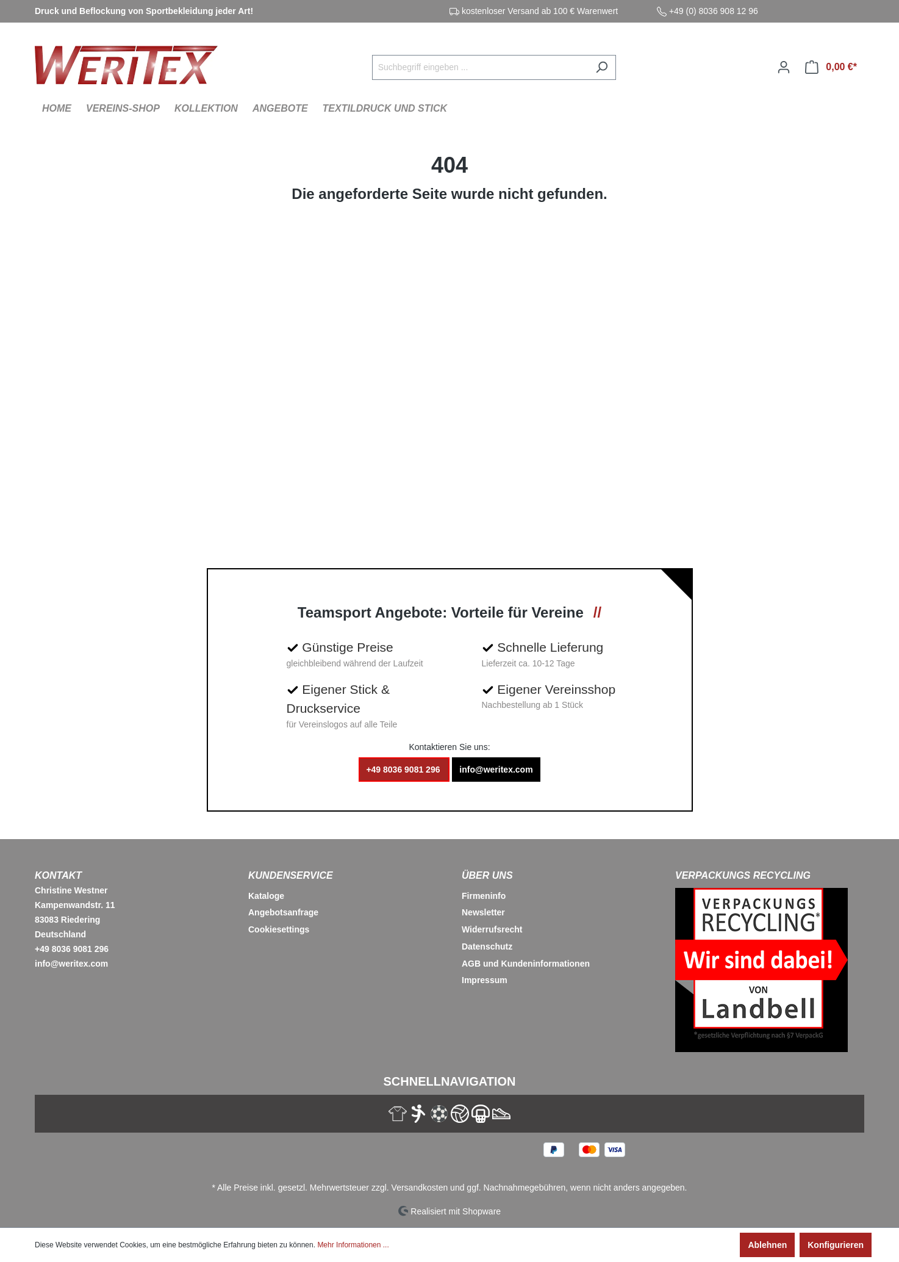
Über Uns (487, 875)
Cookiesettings (278, 929)
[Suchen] (601, 67)
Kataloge (266, 896)
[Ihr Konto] (784, 67)
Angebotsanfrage (283, 912)
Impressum (484, 980)
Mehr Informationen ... (353, 1245)
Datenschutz (487, 946)
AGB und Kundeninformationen (526, 963)
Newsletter (483, 912)
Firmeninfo (484, 896)
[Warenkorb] (831, 67)
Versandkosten (420, 1187)
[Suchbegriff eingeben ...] (480, 67)
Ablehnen (767, 1245)
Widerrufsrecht (492, 929)
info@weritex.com (495, 769)
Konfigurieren (836, 1245)
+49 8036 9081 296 (404, 769)
